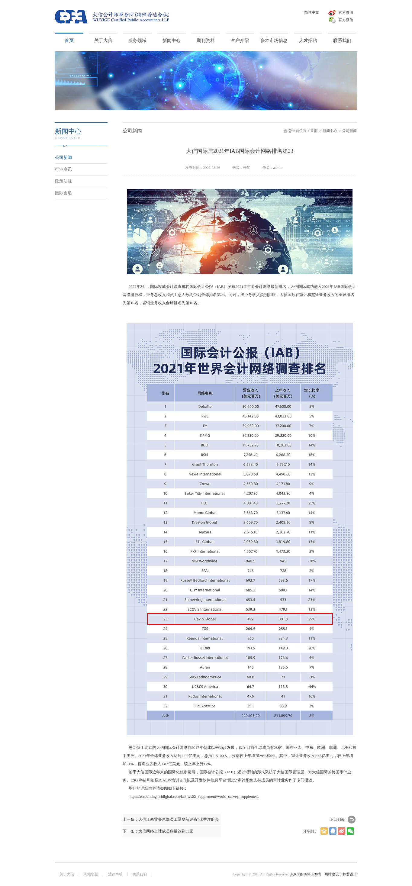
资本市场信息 (274, 40)
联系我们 (342, 40)
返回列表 (337, 819)
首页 (69, 40)
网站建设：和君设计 (340, 874)
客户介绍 (240, 40)
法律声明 (115, 874)
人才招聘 (308, 40)
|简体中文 (311, 12)
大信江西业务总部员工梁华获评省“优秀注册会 (178, 819)
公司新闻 (349, 131)
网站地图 (91, 874)
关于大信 (103, 40)
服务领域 (137, 40)
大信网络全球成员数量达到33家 (165, 831)
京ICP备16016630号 (305, 874)
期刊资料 (206, 40)
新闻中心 (172, 40)
